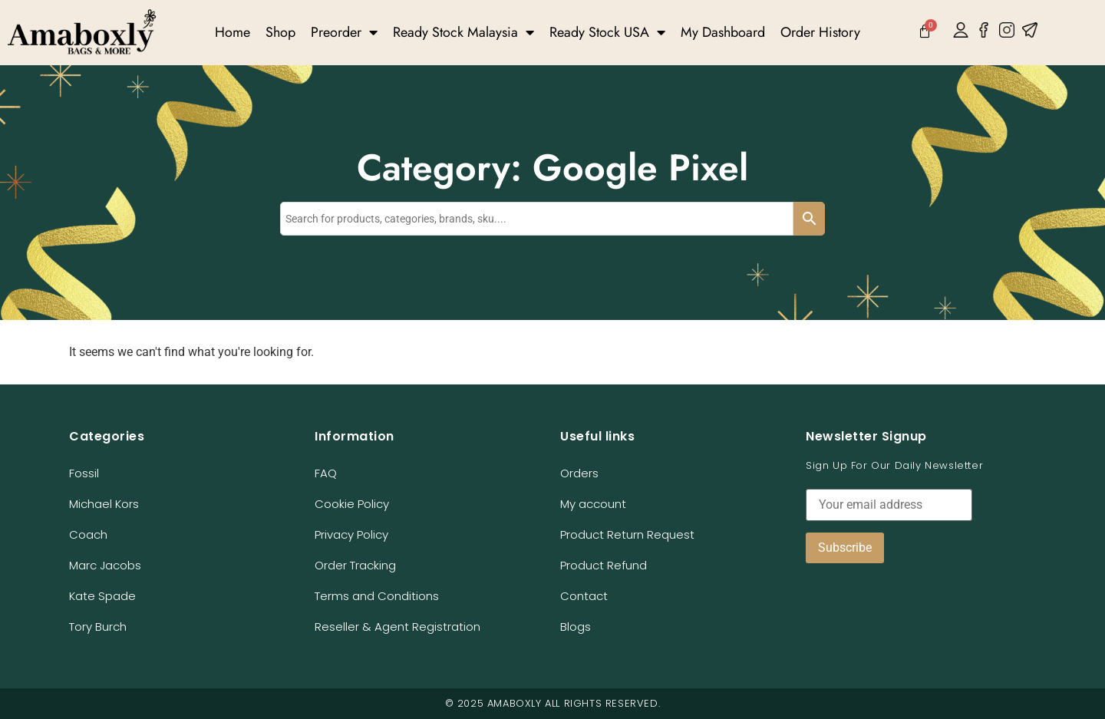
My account (593, 504)
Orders (579, 473)
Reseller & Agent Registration (397, 626)
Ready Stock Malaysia (463, 32)
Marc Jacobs (105, 565)
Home (232, 32)
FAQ (326, 473)
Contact (584, 596)
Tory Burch (98, 626)
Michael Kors (104, 504)
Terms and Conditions (377, 596)
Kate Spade (102, 596)
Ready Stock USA (607, 32)
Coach (88, 534)
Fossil (84, 473)
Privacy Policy (351, 534)
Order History (820, 32)
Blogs (575, 626)
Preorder (344, 32)
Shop (280, 32)
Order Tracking (355, 565)
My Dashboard (723, 32)
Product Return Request (627, 534)
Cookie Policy (352, 504)
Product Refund (603, 565)
